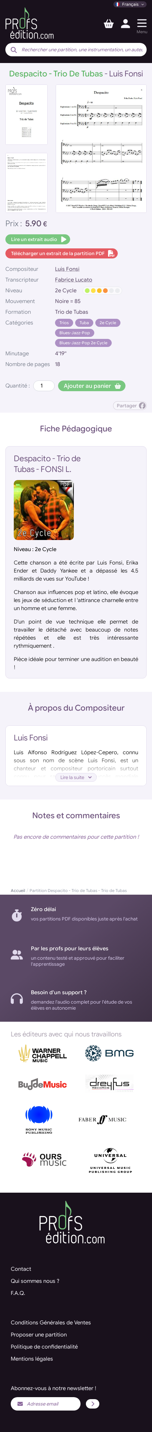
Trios (64, 322)
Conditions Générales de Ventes (51, 1322)
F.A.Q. (18, 1293)
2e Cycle (108, 322)
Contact (21, 1269)
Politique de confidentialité (44, 1347)
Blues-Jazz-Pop (74, 332)
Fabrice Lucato (73, 280)
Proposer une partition (39, 1334)
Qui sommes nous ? (35, 1281)
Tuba (84, 322)
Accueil (18, 890)
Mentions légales (32, 1359)
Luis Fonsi (67, 269)
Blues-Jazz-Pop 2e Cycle (83, 342)
